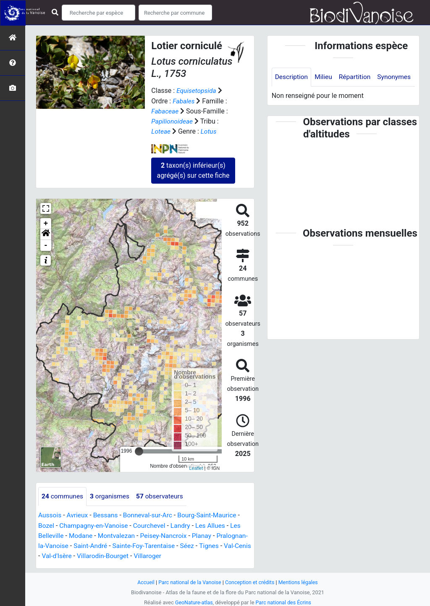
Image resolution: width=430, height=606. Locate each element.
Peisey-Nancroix (167, 535)
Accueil (143, 581)
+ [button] (46, 223)
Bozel (46, 525)
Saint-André (124, 545)
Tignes (48, 555)
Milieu (325, 77)
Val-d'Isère (112, 555)
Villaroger (205, 555)
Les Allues (214, 525)
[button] (45, 233)
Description (292, 77)
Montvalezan (118, 535)
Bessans (107, 515)
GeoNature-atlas (192, 601)
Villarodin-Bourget (159, 555)
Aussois (50, 515)
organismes (111, 496)
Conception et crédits (250, 581)
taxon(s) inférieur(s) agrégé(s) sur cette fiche (193, 170)
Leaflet (196, 467)
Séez (223, 545)
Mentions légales (300, 581)
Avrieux (78, 515)
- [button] (46, 245)
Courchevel (152, 525)
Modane (82, 535)
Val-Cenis (77, 555)
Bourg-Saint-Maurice (211, 515)
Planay (206, 535)
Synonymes (292, 96)
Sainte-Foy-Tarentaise (179, 545)
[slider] (139, 450)
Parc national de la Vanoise (188, 581)
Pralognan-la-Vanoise (70, 545)
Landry (184, 525)
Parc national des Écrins (284, 601)
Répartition (357, 77)
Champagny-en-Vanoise (95, 525)
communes (63, 496)
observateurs (163, 496)
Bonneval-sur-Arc (150, 515)
